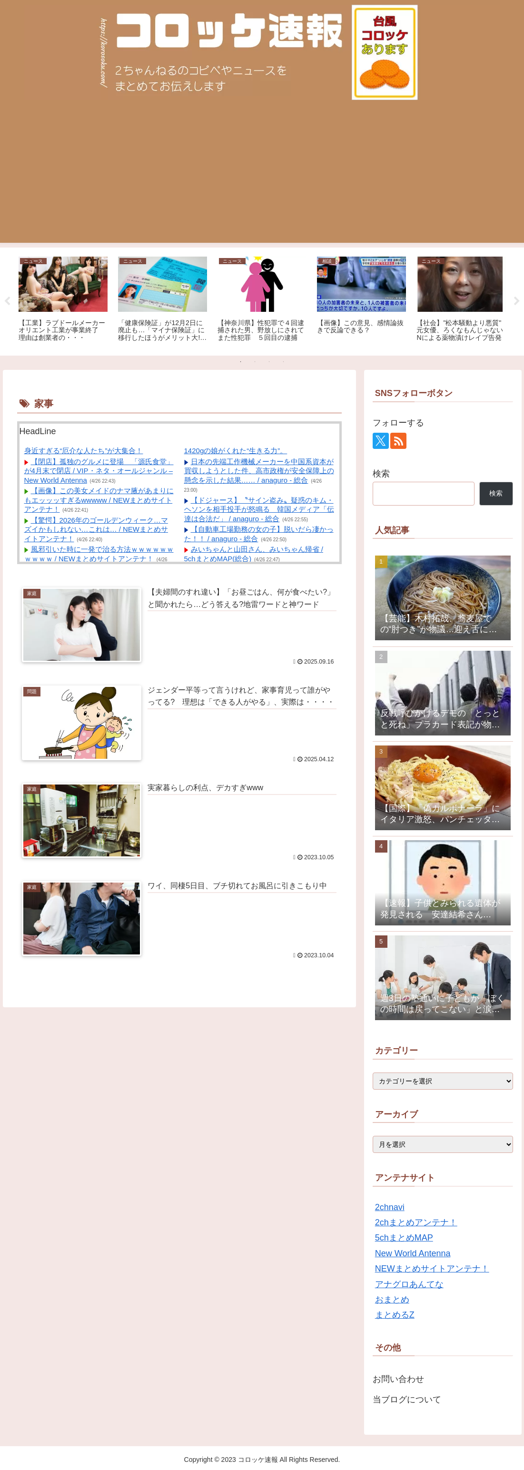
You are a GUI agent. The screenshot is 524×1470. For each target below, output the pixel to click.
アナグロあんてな (409, 1284)
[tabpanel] (63, 300)
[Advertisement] (262, 176)
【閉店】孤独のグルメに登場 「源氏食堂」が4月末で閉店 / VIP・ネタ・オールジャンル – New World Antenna (99, 470)
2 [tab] (255, 362)
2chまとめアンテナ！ (416, 1222)
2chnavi (390, 1207)
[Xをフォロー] (381, 441)
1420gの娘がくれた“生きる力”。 (235, 451)
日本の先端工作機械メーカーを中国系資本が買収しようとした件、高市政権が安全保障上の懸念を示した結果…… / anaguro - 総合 (259, 470)
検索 (381, 473)
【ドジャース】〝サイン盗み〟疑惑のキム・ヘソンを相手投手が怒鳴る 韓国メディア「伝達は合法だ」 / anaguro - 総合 (259, 509)
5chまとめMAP (404, 1237)
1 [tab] (241, 362)
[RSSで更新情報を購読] (398, 441)
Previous (7, 301)
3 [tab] (269, 362)
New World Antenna (413, 1253)
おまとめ (392, 1299)
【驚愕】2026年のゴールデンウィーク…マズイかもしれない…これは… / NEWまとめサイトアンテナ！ (96, 529)
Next (517, 301)
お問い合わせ (398, 1379)
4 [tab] (283, 362)
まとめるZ (395, 1315)
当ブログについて (407, 1399)
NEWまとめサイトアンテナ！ (432, 1268)
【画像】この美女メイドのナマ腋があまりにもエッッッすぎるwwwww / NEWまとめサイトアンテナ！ (99, 500)
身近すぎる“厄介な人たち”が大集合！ (83, 451)
